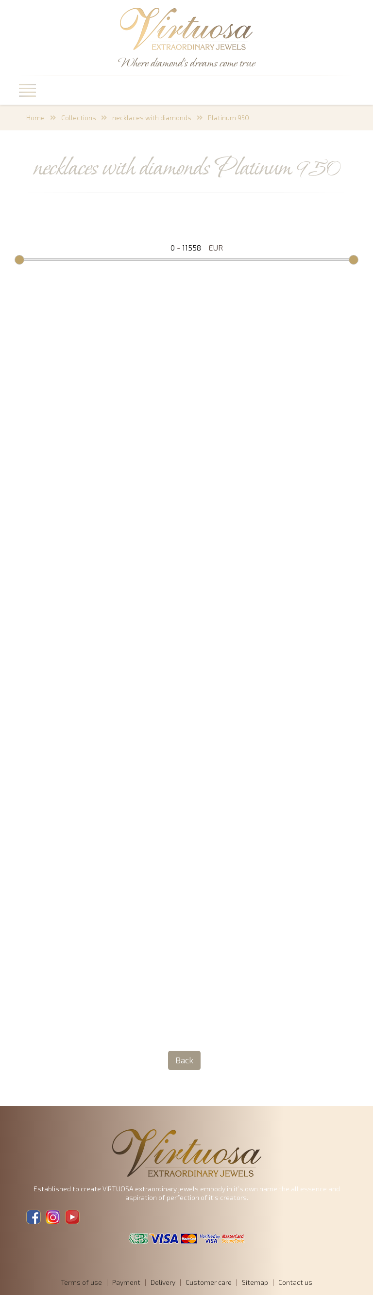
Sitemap (255, 1282)
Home (35, 117)
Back (184, 1060)
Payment (126, 1282)
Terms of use (81, 1282)
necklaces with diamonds (151, 117)
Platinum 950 (228, 117)
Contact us (295, 1282)
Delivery (163, 1282)
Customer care (209, 1282)
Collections (78, 117)
